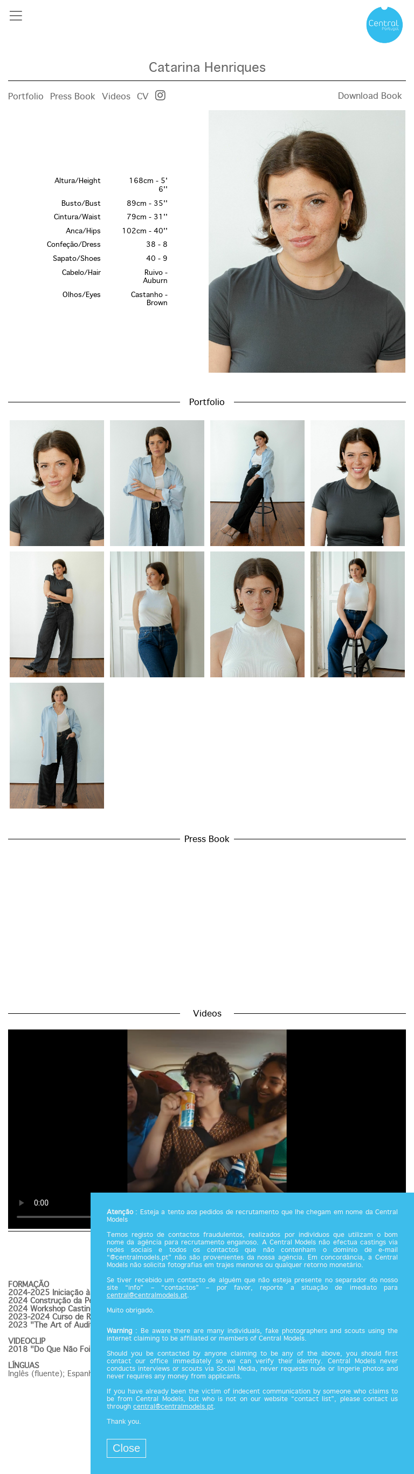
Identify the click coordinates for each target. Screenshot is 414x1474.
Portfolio (26, 97)
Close (126, 1448)
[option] (207, 242)
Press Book (72, 97)
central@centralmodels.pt (147, 1296)
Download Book (370, 96)
